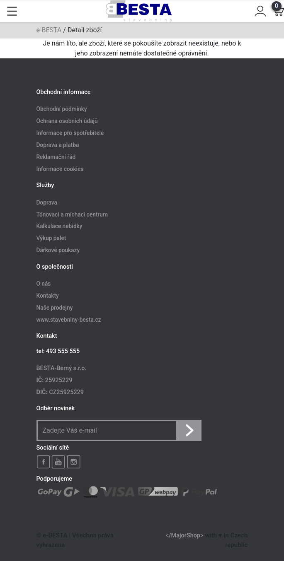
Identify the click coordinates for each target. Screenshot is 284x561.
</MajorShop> (185, 535)
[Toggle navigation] (12, 11)
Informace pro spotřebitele (70, 133)
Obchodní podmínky (61, 109)
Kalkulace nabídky (59, 226)
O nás (43, 284)
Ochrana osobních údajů (67, 121)
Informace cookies (60, 169)
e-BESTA (49, 30)
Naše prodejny (54, 307)
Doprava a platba (57, 145)
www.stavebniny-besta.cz (68, 319)
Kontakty (47, 295)
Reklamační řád (56, 157)
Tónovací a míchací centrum (72, 214)
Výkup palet (51, 238)
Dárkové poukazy (58, 250)
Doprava (46, 202)
